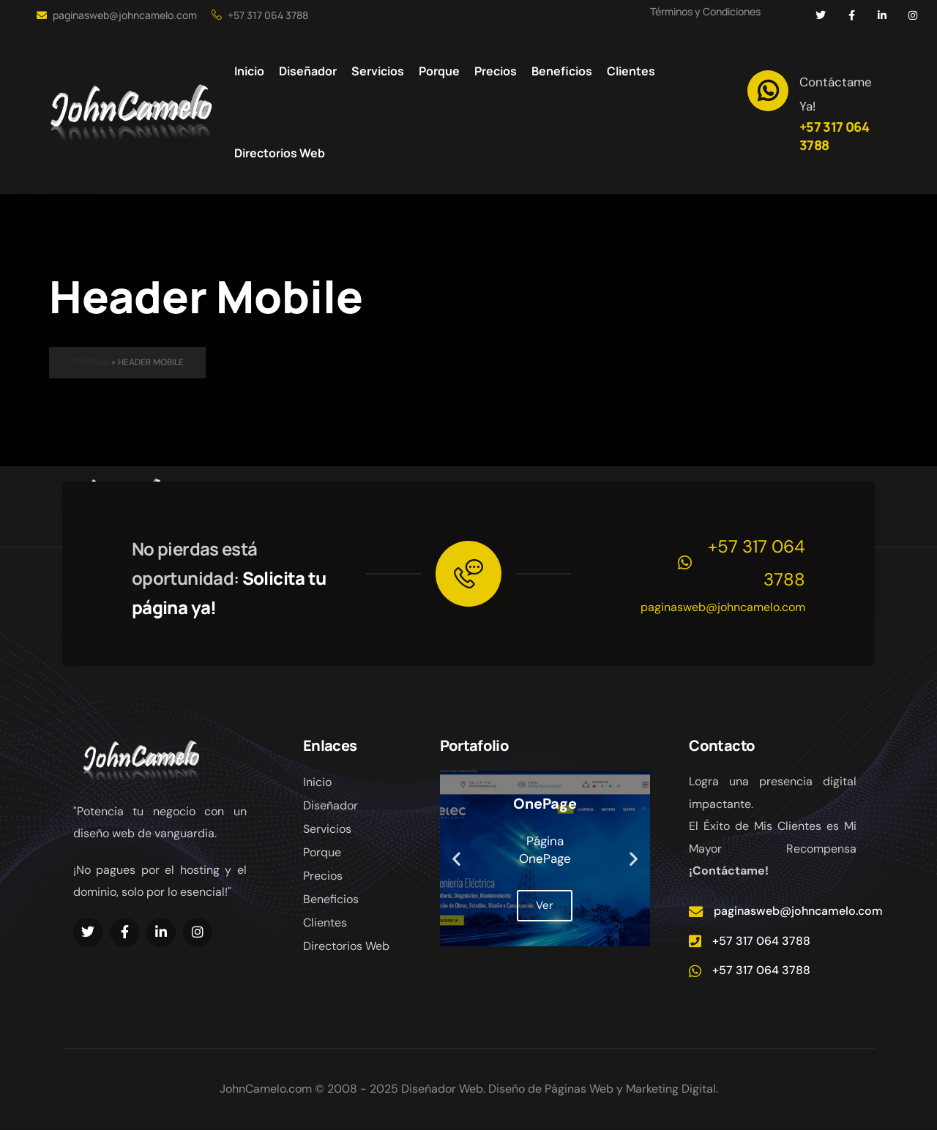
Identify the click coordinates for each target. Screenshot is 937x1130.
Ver (544, 905)
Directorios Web (346, 946)
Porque (322, 852)
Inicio (317, 782)
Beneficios (331, 899)
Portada (90, 362)
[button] (456, 859)
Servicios (327, 829)
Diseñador (330, 805)
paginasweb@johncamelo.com (117, 15)
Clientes (325, 922)
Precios (323, 875)
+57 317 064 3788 (260, 15)
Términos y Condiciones (705, 11)
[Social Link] (820, 15)
